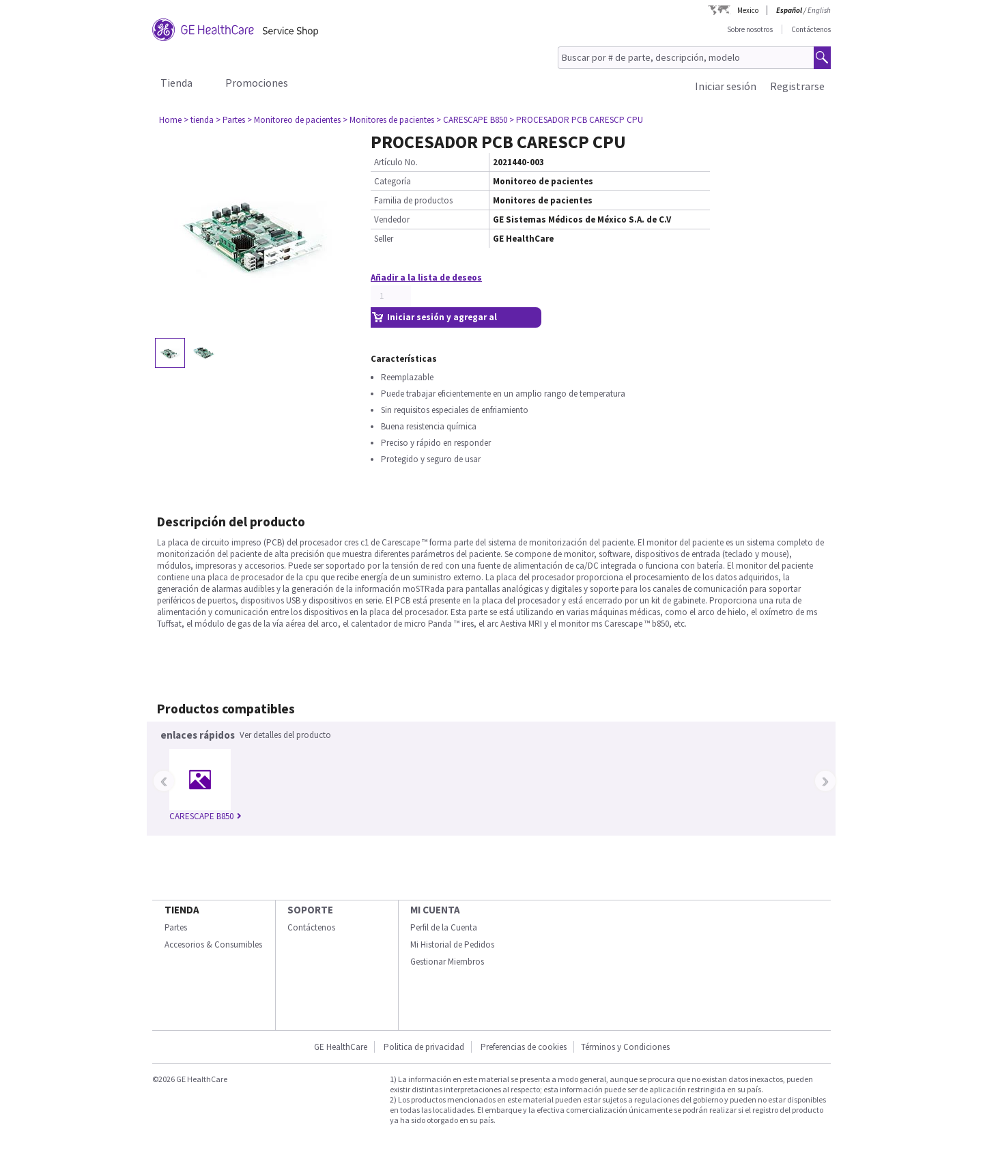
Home (170, 120)
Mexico (747, 10)
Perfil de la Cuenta (443, 927)
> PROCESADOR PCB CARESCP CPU (576, 120)
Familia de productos (413, 200)
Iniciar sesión (725, 86)
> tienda (199, 120)
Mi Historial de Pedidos (452, 944)
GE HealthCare (340, 1047)
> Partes (230, 120)
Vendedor (392, 219)
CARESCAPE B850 (205, 816)
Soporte (310, 909)
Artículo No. (396, 162)
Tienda (176, 82)
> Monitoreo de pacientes (294, 120)
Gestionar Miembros (447, 961)
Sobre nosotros (750, 29)
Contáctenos (811, 29)
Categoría (392, 181)
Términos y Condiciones (625, 1047)
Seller (383, 238)
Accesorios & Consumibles (213, 944)
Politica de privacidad (424, 1047)
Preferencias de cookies (524, 1047)
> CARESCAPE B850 (471, 120)
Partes (176, 927)
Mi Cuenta (435, 909)
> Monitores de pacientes (388, 120)
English (819, 10)
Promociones (256, 82)
